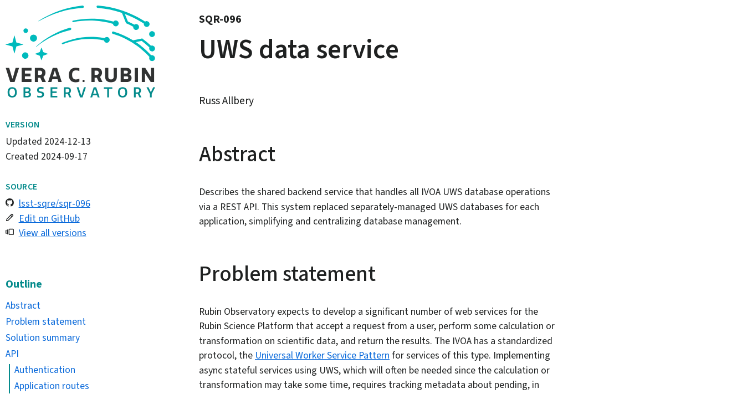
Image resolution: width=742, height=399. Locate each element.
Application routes (51, 385)
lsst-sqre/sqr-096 (54, 203)
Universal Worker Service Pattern (322, 355)
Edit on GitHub (49, 218)
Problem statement (46, 321)
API (12, 353)
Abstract (23, 305)
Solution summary (43, 337)
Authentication (44, 369)
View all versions (52, 232)
